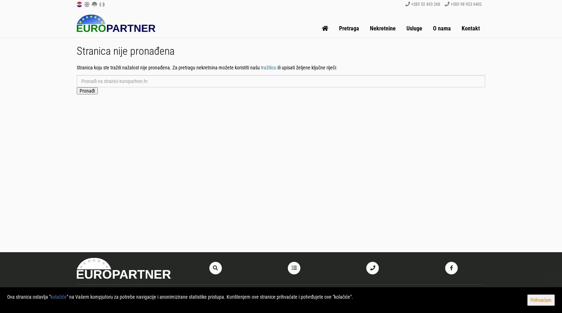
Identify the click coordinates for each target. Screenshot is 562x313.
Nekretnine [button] (383, 28)
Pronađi (87, 91)
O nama (442, 28)
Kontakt (471, 28)
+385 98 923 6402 (463, 4)
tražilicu (268, 67)
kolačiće (59, 297)
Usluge (414, 28)
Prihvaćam (541, 300)
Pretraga (349, 28)
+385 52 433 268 (422, 4)
